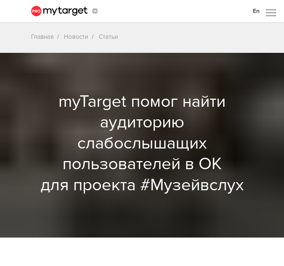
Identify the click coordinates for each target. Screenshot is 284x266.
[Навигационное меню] (271, 13)
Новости (76, 36)
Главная (42, 36)
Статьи (108, 36)
